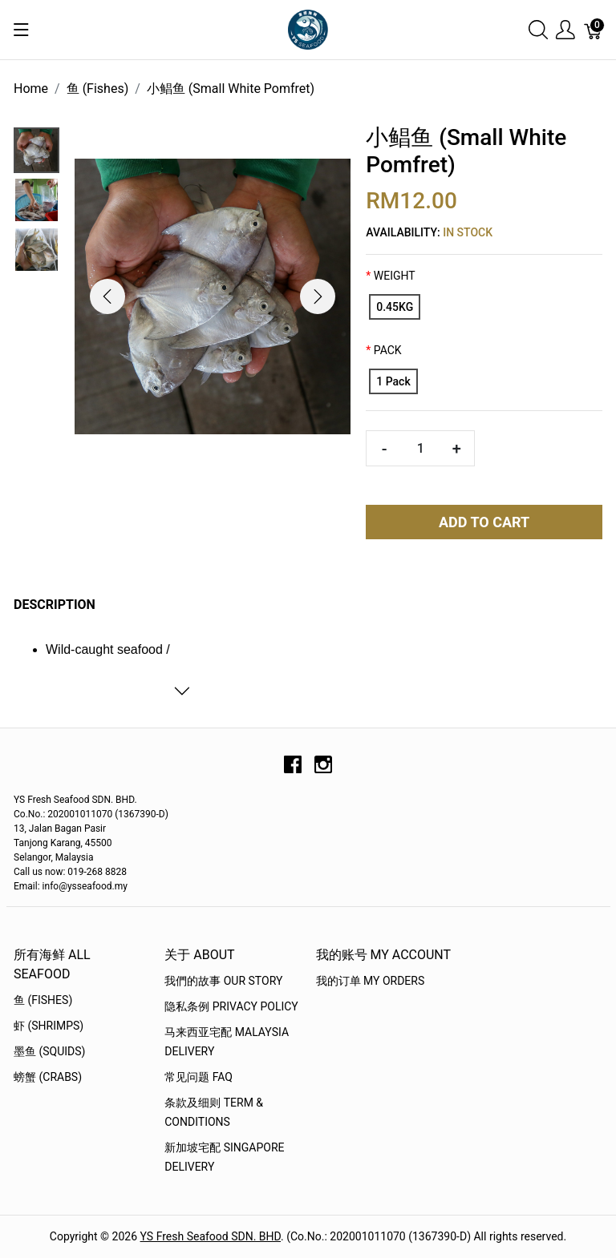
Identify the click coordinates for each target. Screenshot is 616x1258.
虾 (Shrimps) (48, 1025)
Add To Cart (484, 522)
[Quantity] (420, 448)
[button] (107, 296)
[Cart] (593, 30)
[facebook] (293, 770)
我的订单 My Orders (370, 980)
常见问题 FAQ (198, 1077)
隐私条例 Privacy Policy (231, 1006)
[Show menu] (21, 29)
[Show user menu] (565, 30)
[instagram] (323, 770)
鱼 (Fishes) (43, 1000)
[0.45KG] (394, 307)
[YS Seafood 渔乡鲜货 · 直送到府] (308, 28)
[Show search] (538, 30)
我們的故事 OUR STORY (223, 980)
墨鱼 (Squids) (49, 1051)
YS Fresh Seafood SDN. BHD (211, 1236)
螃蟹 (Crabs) (48, 1077)
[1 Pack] (393, 381)
